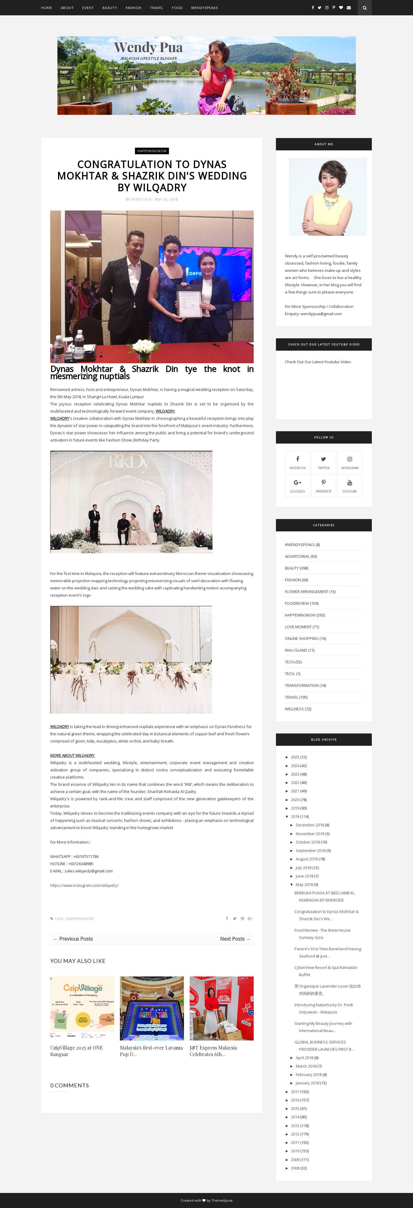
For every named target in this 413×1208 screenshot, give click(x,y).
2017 (295, 1091)
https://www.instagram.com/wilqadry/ (84, 885)
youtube (350, 485)
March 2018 (306, 1066)
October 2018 (308, 842)
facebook (297, 462)
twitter (324, 462)
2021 (295, 791)
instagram (350, 462)
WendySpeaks (204, 8)
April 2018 (304, 1057)
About (67, 8)
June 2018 (304, 876)
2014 (295, 1117)
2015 (295, 1108)
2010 (295, 1151)
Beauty (109, 8)
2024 (295, 765)
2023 (295, 774)
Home (46, 8)
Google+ (297, 485)
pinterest (324, 485)
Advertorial (297, 556)
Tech (289, 662)
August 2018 (307, 859)
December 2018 (310, 825)
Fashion (134, 8)
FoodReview (297, 603)
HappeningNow (152, 151)
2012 (295, 1134)
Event (88, 8)
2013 (295, 1125)
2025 (295, 757)
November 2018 (310, 833)
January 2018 (307, 1083)
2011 (295, 1142)
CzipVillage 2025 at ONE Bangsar (76, 1050)
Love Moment (298, 626)
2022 (295, 782)
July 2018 (303, 867)
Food (177, 8)
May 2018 (304, 884)
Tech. (290, 673)
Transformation (302, 685)
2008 (295, 1168)
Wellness (294, 709)
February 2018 (309, 1074)
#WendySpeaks (300, 544)
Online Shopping (302, 638)
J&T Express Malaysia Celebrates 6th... (213, 1050)
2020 (295, 799)
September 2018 (311, 850)
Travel (157, 8)
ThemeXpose (222, 1200)
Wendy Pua (142, 199)
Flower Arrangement (306, 591)
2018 (295, 816)
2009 (295, 1159)
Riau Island (296, 650)
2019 (295, 808)
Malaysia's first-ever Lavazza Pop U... (151, 1050)
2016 (295, 1100)
